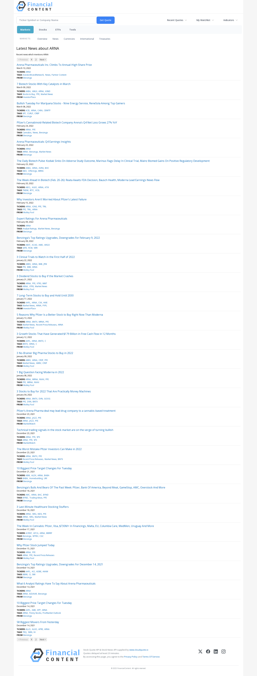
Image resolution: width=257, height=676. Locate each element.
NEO (25, 171)
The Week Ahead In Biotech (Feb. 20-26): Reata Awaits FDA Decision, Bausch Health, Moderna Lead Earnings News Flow (88, 180)
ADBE (38, 571)
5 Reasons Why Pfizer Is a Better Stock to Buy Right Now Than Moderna (60, 314)
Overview (42, 38)
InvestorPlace (29, 97)
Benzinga (27, 77)
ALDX (33, 475)
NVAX (41, 379)
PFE (38, 94)
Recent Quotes (175, 20)
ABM (28, 475)
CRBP (36, 113)
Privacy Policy (131, 656)
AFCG (35, 533)
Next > (43, 59)
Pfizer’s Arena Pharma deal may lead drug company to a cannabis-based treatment (66, 411)
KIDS (40, 514)
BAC (40, 494)
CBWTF (47, 110)
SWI (33, 574)
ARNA (28, 72)
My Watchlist (203, 20)
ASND (47, 91)
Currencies (69, 38)
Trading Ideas (36, 497)
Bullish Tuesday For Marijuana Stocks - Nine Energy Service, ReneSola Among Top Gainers (71, 103)
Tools (72, 29)
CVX (40, 302)
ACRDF (29, 533)
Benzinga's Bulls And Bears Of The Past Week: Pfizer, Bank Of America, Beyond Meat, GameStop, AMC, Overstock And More (91, 487)
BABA (46, 475)
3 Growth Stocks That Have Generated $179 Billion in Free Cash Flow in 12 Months (66, 334)
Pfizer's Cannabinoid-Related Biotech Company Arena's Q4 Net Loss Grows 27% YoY (67, 122)
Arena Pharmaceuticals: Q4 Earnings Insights (44, 141)
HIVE (45, 302)
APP (39, 610)
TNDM (25, 190)
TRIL (44, 206)
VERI (36, 247)
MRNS (40, 171)
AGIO (34, 187)
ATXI (47, 187)
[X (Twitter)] (200, 655)
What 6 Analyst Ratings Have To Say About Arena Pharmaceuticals (56, 583)
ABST (28, 244)
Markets (25, 29)
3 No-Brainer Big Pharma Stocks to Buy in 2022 (45, 353)
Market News (47, 94)
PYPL (45, 305)
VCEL (37, 190)
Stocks (43, 29)
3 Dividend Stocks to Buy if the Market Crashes (45, 276)
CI (30, 574)
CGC (42, 536)
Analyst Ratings (30, 228)
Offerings (32, 171)
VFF (24, 113)
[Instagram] (223, 655)
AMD (41, 244)
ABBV (28, 264)
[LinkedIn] (215, 655)
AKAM (45, 571)
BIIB (40, 264)
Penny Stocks (35, 613)
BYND (46, 494)
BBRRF (49, 533)
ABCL (28, 187)
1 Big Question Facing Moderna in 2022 (40, 372)
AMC (28, 494)
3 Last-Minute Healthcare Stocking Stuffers (43, 507)
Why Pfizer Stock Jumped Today (36, 545)
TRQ (25, 632)
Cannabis (27, 132)
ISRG (34, 514)
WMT (44, 283)
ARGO (47, 244)
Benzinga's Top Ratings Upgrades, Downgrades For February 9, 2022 (58, 238)
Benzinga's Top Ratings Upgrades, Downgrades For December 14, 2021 (60, 564)
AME (34, 610)
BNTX (34, 321)
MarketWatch (29, 423)
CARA (40, 110)
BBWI (25, 574)
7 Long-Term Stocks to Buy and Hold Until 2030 (45, 295)
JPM (45, 264)
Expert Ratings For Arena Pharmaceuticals (42, 218)
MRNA (41, 321)
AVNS (41, 168)
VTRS (39, 283)
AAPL (28, 302)
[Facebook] (208, 655)
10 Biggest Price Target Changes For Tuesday (44, 468)
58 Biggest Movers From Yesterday (38, 622)
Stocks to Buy (29, 94)
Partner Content (59, 74)
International (87, 38)
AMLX (34, 91)
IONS (34, 206)
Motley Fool (28, 212)
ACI (33, 571)
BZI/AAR (33, 593)
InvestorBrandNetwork (33, 74)
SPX (38, 437)
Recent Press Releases (46, 324)
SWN (30, 632)
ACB (28, 110)
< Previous (23, 59)
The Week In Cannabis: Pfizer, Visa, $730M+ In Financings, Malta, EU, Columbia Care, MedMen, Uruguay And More (85, 526)
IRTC (32, 190)
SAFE (25, 247)
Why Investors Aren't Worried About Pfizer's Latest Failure (52, 199)
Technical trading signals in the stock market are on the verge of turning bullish (65, 430)
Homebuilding (36, 478)
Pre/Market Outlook (52, 613)
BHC (47, 168)
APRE (40, 629)
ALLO (28, 629)
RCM (30, 247)
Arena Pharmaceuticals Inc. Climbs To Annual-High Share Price (54, 65)
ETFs (58, 29)
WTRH (35, 536)
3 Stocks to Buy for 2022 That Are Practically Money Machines (54, 391)
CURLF (30, 113)
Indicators (228, 20)
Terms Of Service (151, 656)
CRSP (41, 360)
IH (35, 632)
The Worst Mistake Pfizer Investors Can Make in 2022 (49, 449)
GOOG (47, 398)
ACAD (34, 244)
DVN (41, 398)
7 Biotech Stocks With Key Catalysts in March (43, 84)
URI (45, 478)
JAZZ (34, 417)
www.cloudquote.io (138, 649)
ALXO (34, 629)
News (55, 38)
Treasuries (104, 38)
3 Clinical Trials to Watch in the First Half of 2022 (46, 257)
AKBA (28, 91)
